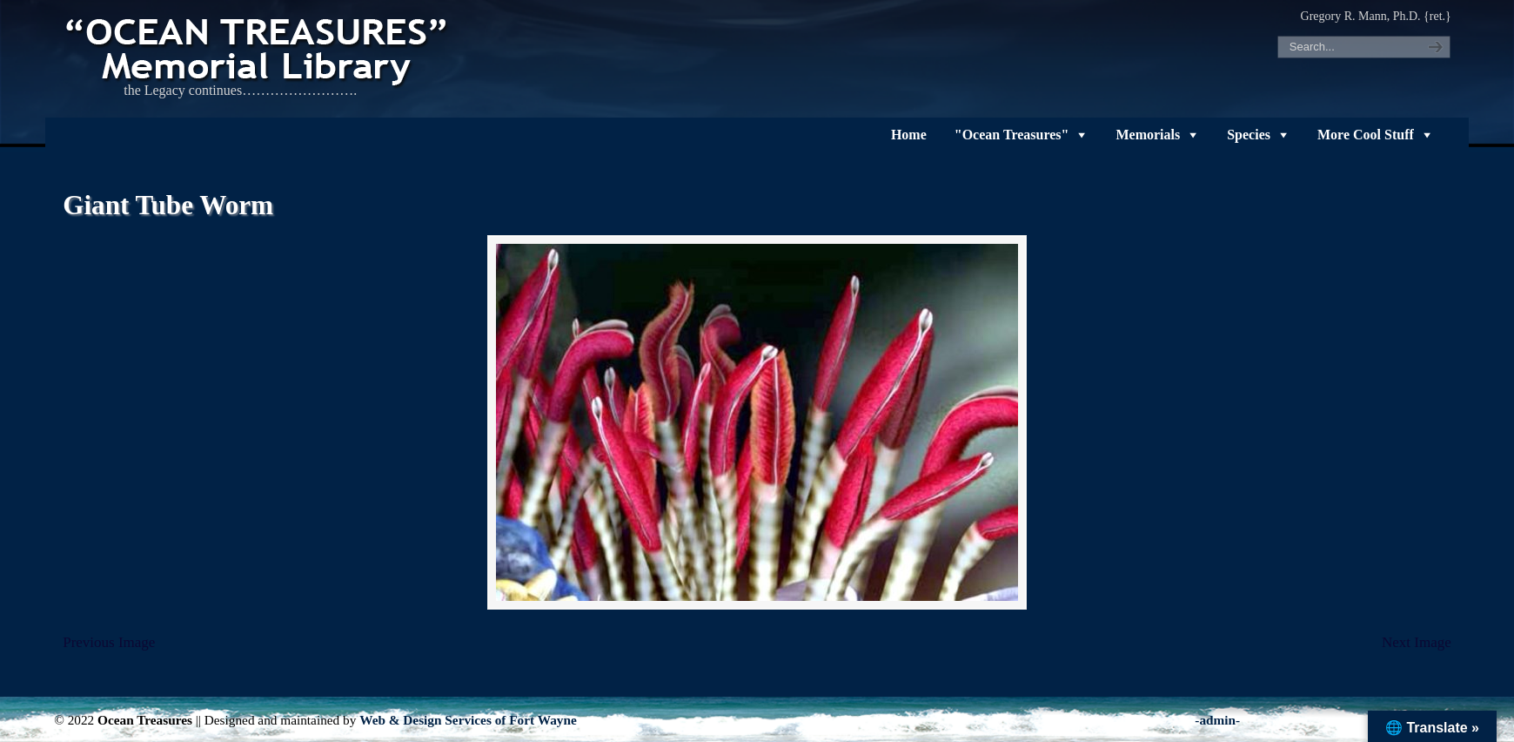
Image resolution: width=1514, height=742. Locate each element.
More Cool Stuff (1365, 134)
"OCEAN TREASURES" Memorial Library (258, 48)
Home (909, 134)
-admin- (1217, 719)
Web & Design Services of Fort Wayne (468, 719)
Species (1248, 134)
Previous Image (109, 642)
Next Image (1416, 642)
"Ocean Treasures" (1012, 134)
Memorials (1147, 134)
